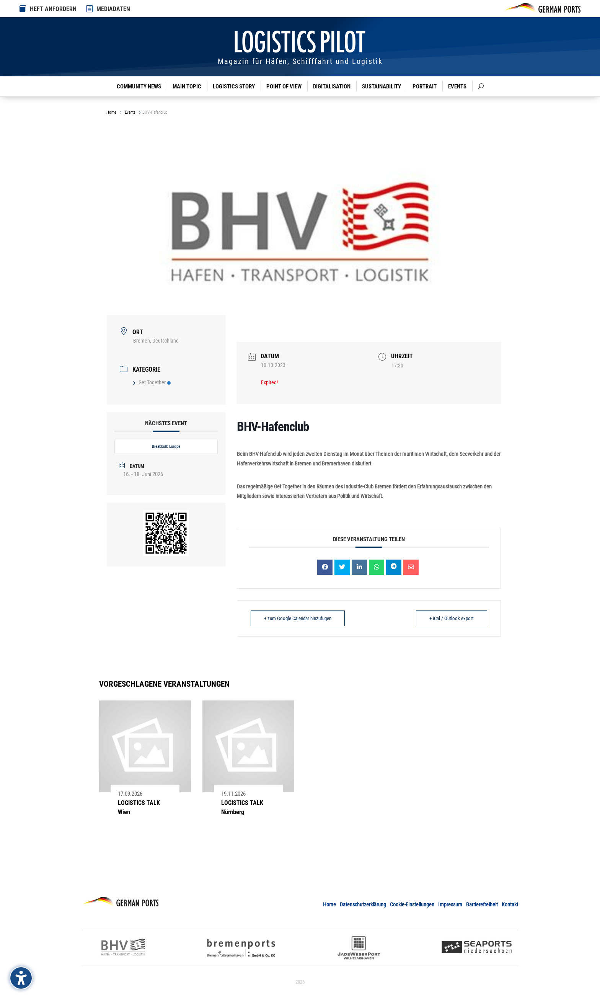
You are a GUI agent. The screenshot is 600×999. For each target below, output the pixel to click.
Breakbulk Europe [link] (166, 446)
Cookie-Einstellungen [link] (412, 904)
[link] (90, 8)
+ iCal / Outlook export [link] (451, 618)
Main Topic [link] (187, 86)
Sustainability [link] (381, 86)
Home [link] (111, 112)
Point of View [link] (284, 86)
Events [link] (457, 86)
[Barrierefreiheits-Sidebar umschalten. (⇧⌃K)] (21, 977)
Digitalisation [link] (332, 86)
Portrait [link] (424, 86)
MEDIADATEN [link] (113, 9)
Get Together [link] (152, 382)
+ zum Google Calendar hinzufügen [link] (297, 618)
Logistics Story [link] (234, 86)
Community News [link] (139, 86)
